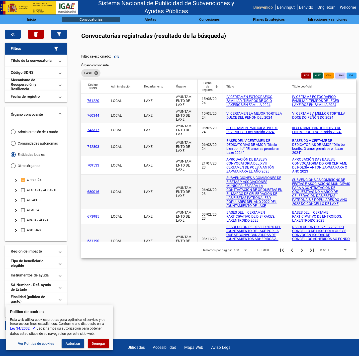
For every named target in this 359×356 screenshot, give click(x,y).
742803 (93, 147)
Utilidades (136, 347)
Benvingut (286, 7)
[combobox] (241, 250)
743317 (93, 130)
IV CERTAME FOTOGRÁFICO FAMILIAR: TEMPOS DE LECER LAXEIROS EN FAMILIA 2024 (315, 101)
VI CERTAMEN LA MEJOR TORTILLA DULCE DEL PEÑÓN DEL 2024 (254, 115)
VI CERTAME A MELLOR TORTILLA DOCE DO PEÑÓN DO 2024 (318, 115)
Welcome (348, 7)
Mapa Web (193, 347)
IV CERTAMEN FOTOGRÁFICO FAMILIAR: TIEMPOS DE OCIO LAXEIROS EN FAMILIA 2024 (249, 101)
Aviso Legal (221, 347)
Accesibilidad (164, 347)
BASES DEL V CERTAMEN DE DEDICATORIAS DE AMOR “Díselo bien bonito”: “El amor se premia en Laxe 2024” (252, 147)
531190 (93, 241)
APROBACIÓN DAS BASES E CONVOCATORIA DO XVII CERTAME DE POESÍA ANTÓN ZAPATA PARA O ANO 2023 (319, 165)
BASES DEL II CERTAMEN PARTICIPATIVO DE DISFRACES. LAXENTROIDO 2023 (250, 216)
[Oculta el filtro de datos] (13, 34)
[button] (36, 49)
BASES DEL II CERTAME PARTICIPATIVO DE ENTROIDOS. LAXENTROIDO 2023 (317, 216)
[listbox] (95, 73)
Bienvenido (263, 7)
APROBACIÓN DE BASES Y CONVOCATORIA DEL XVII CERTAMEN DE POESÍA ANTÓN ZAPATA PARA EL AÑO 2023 (250, 165)
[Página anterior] (292, 250)
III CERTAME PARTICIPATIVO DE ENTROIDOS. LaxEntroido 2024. (317, 130)
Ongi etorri (326, 7)
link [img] (117, 57)
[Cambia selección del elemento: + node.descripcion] (16, 180)
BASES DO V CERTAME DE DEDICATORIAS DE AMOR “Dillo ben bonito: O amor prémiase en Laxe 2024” (319, 147)
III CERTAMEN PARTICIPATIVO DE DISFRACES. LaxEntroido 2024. (252, 130)
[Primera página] (282, 250)
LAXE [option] (90, 73)
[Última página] (312, 250)
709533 (93, 165)
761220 (93, 101)
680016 (93, 192)
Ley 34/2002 (23, 328)
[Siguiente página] (302, 250)
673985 (93, 216)
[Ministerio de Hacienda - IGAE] (41, 7)
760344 (93, 115)
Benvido (306, 7)
